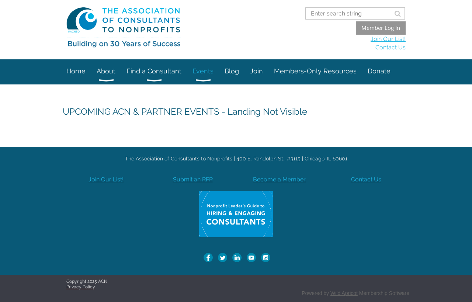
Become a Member (279, 179)
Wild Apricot (344, 293)
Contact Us (390, 47)
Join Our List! (388, 38)
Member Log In (380, 27)
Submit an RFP (193, 179)
